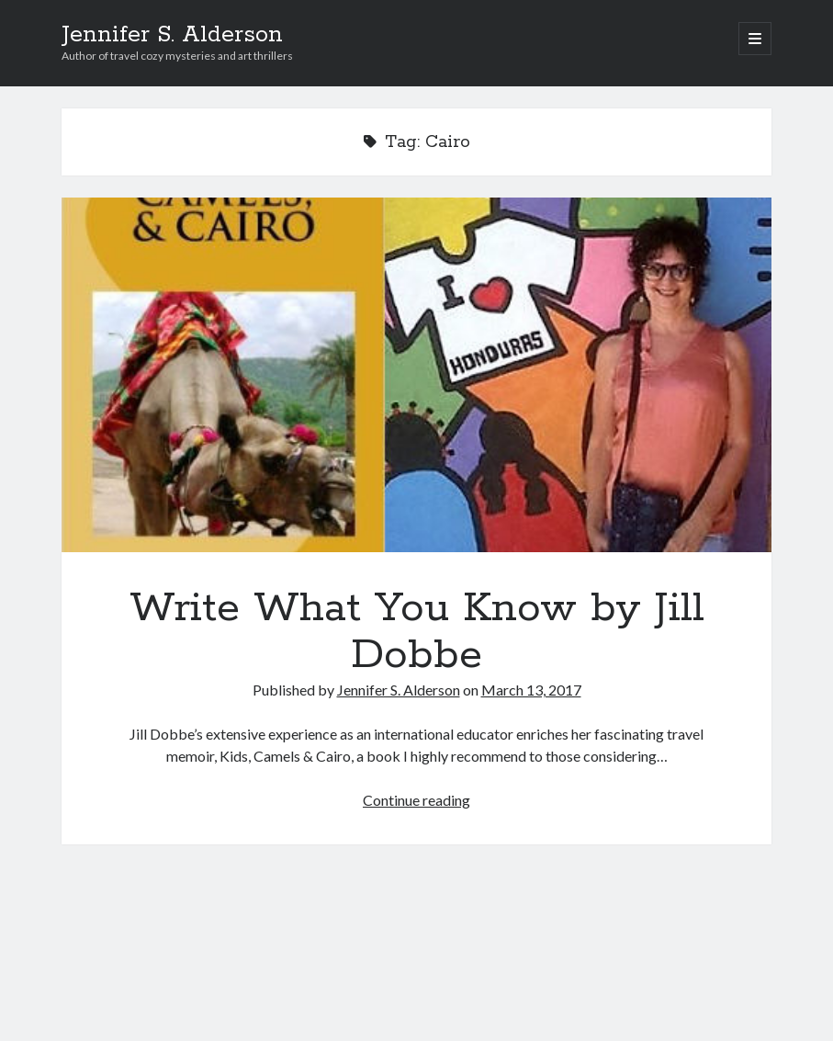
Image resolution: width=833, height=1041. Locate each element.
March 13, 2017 (531, 689)
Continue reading (416, 800)
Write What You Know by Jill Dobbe (416, 375)
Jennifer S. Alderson (172, 35)
